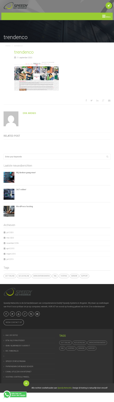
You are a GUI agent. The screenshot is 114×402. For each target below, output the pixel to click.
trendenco (24, 52)
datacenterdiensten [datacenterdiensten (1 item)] (41, 276)
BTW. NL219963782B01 (15, 340)
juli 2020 (9, 232)
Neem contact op (14, 322)
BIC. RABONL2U (12, 351)
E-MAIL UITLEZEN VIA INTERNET (18, 372)
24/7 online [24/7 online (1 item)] (10, 276)
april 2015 (10, 248)
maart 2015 (11, 254)
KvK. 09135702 (12, 335)
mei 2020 (10, 238)
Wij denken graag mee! (26, 173)
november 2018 (12, 243)
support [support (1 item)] (84, 276)
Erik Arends (29, 113)
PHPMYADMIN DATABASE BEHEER (19, 366)
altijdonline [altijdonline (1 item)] (24, 276)
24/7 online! (21, 190)
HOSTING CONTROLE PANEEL (17, 377)
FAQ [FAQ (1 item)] (55, 276)
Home (7, 46)
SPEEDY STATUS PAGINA (15, 361)
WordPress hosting (24, 206)
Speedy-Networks (65, 388)
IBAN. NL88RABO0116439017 (18, 346)
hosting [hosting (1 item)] (64, 276)
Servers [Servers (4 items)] (74, 276)
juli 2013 (9, 259)
